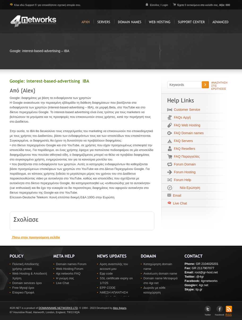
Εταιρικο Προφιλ (23, 292)
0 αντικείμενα (192, 5)
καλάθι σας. (212, 5)
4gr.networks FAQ (68, 273)
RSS (228, 313)
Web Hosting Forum (69, 269)
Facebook (219, 313)
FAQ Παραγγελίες (186, 156)
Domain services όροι (27, 283)
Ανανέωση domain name (160, 273)
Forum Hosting (184, 172)
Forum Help (181, 180)
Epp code (106, 273)
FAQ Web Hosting (186, 125)
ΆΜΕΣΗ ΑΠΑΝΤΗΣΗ (114, 292)
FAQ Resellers (183, 149)
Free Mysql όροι (23, 287)
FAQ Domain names (188, 133)
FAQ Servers (182, 141)
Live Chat (179, 203)
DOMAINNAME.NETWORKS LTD (58, 308)
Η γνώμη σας (65, 278)
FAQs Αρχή (181, 117)
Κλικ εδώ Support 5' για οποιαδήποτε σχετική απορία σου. (47, 5)
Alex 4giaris (119, 308)
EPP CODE (108, 287)
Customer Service (186, 109)
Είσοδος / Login (159, 5)
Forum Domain (184, 164)
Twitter (207, 313)
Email (176, 195)
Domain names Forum (71, 264)
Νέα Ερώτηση (186, 187)
